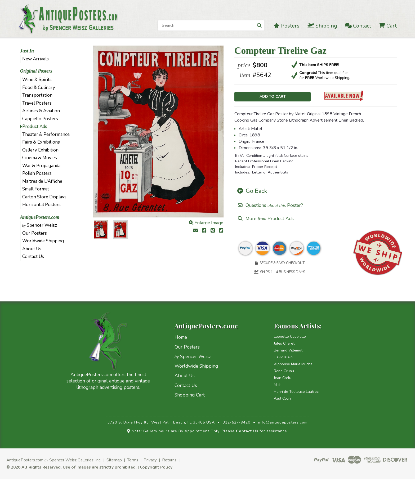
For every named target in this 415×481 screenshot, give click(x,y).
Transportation (37, 95)
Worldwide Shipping (43, 241)
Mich (278, 386)
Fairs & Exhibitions (41, 142)
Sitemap (114, 462)
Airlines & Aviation (41, 111)
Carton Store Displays (44, 197)
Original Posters (36, 71)
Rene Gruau (284, 372)
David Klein (283, 359)
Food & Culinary (38, 87)
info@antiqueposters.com (282, 424)
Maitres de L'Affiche (42, 181)
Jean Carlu (282, 379)
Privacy (150, 462)
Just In (27, 51)
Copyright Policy (156, 468)
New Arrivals (35, 59)
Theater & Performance (46, 134)
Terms (132, 462)
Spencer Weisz (39, 225)
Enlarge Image (206, 223)
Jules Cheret (284, 345)
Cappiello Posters (40, 119)
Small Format (35, 189)
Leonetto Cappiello (290, 338)
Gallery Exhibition (40, 150)
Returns (169, 462)
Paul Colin (282, 400)
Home (181, 339)
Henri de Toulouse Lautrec (296, 393)
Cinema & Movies (39, 158)
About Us (31, 249)
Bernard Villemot (288, 352)
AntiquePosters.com (40, 217)
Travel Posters (37, 103)
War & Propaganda (41, 166)
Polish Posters (37, 173)
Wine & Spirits (37, 80)
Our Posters (34, 233)
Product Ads (34, 126)
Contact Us (33, 256)
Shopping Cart (190, 397)
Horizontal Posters (41, 205)
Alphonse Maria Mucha (293, 365)
